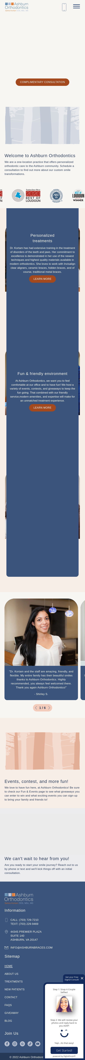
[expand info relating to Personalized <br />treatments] (42, 434)
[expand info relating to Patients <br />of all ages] (42, 310)
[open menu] (76, 6)
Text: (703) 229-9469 (25, 922)
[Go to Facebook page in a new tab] (7, 1041)
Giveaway (12, 1011)
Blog (9, 1019)
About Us (12, 972)
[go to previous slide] (36, 707)
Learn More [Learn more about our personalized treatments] (42, 455)
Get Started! (64, 1050)
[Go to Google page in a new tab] (23, 1041)
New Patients (15, 987)
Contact (11, 995)
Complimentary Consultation (42, 82)
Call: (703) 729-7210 (25, 918)
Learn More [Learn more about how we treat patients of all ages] (42, 332)
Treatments (14, 979)
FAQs (8, 1003)
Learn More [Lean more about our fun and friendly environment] (42, 570)
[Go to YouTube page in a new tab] (38, 1041)
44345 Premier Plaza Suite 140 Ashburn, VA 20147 (26, 934)
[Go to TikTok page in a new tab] (30, 1041)
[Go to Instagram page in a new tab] (15, 1041)
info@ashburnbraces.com (32, 945)
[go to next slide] (49, 707)
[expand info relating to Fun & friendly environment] (42, 553)
